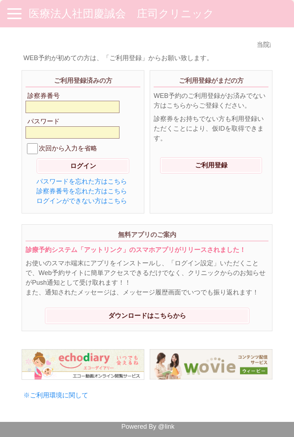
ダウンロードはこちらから (147, 315)
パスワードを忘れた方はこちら (81, 181)
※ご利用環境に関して (55, 395)
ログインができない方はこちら (81, 200)
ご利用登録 (211, 165)
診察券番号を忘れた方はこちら (81, 191)
